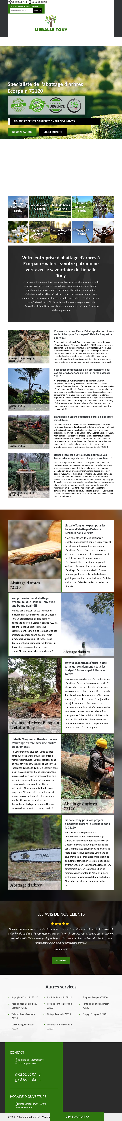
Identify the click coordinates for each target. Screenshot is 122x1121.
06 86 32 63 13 (37, 2)
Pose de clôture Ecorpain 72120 (59, 1005)
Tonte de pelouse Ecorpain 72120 (96, 1005)
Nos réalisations (22, 132)
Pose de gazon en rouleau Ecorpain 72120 (24, 1005)
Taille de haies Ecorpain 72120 (23, 1016)
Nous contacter (52, 132)
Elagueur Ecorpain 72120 (95, 997)
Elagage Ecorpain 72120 (95, 1014)
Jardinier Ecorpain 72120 (59, 997)
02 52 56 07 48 (18, 2)
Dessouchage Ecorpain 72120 (23, 1026)
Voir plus (61, 960)
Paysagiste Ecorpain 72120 (25, 997)
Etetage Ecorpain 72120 (59, 1014)
